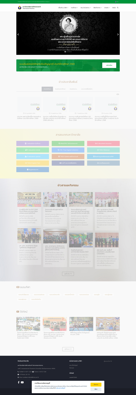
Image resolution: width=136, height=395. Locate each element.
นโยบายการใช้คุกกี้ (60, 388)
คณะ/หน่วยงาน (85, 8)
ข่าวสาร (106, 8)
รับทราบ (96, 384)
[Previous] (18, 33)
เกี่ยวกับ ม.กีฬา (62, 8)
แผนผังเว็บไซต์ (73, 377)
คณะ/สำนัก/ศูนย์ (73, 365)
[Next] (118, 33)
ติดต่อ (114, 8)
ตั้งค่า (96, 389)
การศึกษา (74, 8)
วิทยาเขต (71, 368)
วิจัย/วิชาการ (96, 8)
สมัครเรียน (109, 65)
